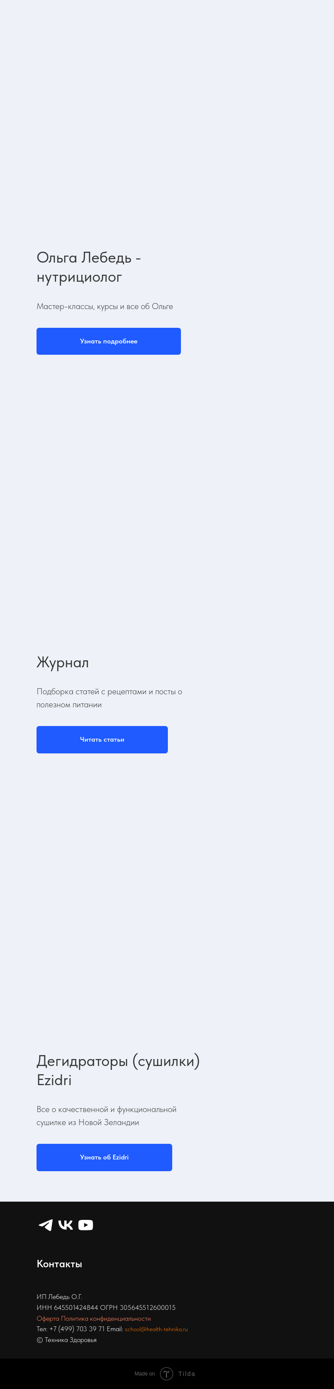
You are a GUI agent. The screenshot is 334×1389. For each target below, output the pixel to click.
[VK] (65, 1225)
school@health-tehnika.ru (156, 1329)
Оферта (48, 1318)
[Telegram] (45, 1225)
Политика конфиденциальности (106, 1318)
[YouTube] (85, 1225)
